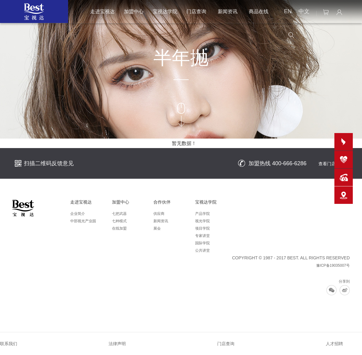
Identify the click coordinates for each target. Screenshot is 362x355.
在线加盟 (119, 228)
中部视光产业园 (83, 221)
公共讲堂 (202, 250)
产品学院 (202, 214)
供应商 (158, 214)
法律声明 (117, 343)
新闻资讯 (227, 11)
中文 (304, 11)
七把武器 (119, 214)
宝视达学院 (165, 11)
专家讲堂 (202, 236)
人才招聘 (334, 343)
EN (288, 11)
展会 (157, 228)
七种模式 (119, 221)
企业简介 (77, 214)
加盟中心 (134, 11)
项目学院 (202, 228)
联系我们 (8, 343)
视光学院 (202, 221)
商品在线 (258, 11)
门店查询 (196, 11)
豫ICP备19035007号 (333, 265)
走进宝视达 (102, 11)
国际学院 (202, 243)
